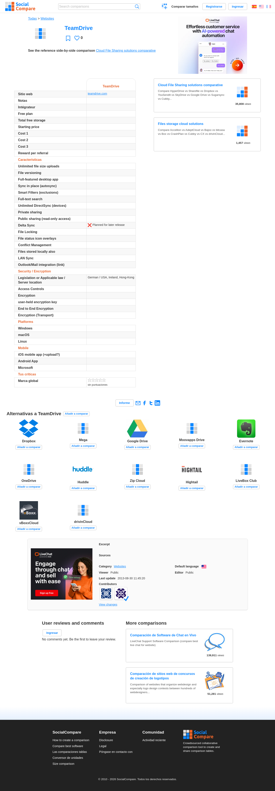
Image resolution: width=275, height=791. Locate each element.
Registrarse (214, 6)
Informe (124, 403)
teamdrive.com (97, 93)
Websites (47, 18)
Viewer (103, 572)
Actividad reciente (154, 740)
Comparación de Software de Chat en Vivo (163, 635)
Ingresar (238, 6)
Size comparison (63, 763)
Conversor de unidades (68, 757)
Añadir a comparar (76, 413)
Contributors (108, 584)
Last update (107, 578)
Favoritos (68, 38)
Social (202, 735)
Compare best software (68, 746)
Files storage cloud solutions (180, 124)
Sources (105, 555)
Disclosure (106, 740)
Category (105, 566)
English (261, 6)
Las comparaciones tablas (70, 751)
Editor (179, 572)
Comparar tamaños (184, 6)
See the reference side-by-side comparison (61, 50)
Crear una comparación (164, 7)
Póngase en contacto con (115, 751)
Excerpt (104, 544)
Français (268, 6)
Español (254, 6)
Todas (32, 18)
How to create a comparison (71, 740)
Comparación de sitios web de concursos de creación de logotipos (162, 676)
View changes (108, 604)
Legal (102, 746)
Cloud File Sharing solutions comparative (126, 50)
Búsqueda (137, 6)
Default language (187, 566)
